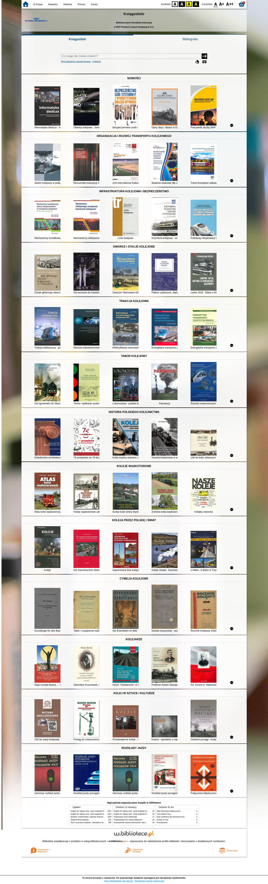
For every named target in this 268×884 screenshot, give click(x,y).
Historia (67, 4)
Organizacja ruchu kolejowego (125, 817)
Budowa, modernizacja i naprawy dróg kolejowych (90, 817)
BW (182, 3)
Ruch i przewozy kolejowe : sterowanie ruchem (89, 822)
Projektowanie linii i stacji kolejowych (128, 820)
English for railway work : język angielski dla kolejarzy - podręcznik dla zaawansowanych (105, 814)
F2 (229, 3)
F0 (215, 3)
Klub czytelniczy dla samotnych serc (171, 817)
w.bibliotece (117, 841)
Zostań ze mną (162, 820)
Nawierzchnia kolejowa (80, 820)
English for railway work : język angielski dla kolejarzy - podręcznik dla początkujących (104, 811)
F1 (221, 3)
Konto (94, 4)
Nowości (53, 4)
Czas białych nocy (164, 814)
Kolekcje (96, 61)
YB (189, 3)
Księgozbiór (77, 39)
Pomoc (81, 4)
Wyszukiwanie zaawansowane (76, 61)
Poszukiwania (162, 822)
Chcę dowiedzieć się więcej (118, 881)
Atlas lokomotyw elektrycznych (169, 811)
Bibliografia (190, 39)
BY (196, 3)
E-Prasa (37, 4)
